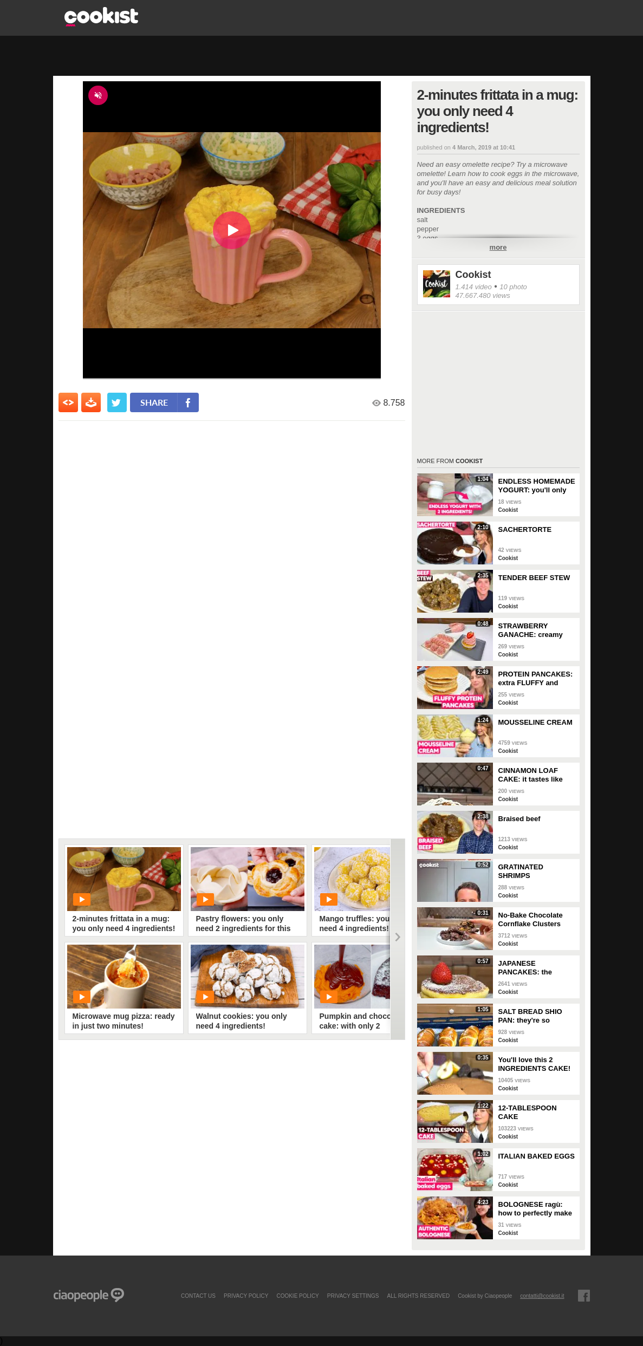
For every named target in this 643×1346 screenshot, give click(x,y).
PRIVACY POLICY (246, 1295)
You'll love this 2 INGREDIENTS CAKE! (534, 1064)
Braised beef (519, 819)
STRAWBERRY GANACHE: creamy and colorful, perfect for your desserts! (532, 630)
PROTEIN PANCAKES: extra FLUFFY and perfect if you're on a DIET (535, 678)
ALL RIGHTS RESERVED (418, 1295)
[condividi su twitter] (117, 402)
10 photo (513, 287)
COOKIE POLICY (297, 1295)
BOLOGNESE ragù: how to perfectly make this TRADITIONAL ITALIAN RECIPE (535, 1209)
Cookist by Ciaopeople (485, 1295)
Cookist (473, 274)
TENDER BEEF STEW (534, 578)
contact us (198, 1295)
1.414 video (474, 287)
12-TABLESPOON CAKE (527, 1112)
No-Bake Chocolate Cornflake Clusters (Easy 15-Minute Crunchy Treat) (530, 919)
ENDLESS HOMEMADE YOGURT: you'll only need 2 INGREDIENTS (536, 486)
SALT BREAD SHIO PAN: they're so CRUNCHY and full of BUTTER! (533, 1016)
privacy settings (353, 1295)
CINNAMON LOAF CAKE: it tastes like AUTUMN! (530, 775)
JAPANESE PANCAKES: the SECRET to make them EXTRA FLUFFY (536, 968)
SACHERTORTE (525, 529)
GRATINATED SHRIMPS (520, 871)
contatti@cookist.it (542, 1295)
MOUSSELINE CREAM (535, 722)
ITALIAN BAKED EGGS (536, 1156)
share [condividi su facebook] (154, 402)
